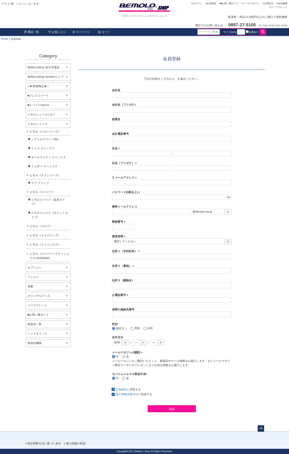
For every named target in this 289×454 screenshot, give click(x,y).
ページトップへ (261, 428)
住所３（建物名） (123, 280)
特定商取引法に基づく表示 (44, 443)
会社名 (116, 90)
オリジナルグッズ (38, 295)
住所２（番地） (123, 265)
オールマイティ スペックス (48, 157)
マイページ (81, 32)
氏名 (116, 148)
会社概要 (282, 3)
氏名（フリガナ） (125, 163)
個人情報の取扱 (75, 443)
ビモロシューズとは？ (41, 114)
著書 (30, 286)
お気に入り (57, 32)
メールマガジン (251, 3)
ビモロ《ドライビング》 (45, 235)
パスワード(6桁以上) (126, 192)
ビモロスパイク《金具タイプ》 (48, 201)
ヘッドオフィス (37, 333)
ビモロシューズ (37, 123)
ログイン (197, 3)
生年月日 (117, 337)
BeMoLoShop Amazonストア (45, 76)
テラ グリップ (40, 183)
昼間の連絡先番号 (123, 309)
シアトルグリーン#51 (44, 139)
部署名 (116, 119)
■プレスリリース (38, 95)
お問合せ (269, 3)
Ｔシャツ (33, 277)
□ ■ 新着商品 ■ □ (38, 86)
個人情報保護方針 (127, 394)
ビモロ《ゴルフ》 (41, 226)
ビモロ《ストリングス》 (45, 244)
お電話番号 (121, 295)
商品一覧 (31, 32)
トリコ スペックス (43, 148)
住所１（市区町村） (126, 251)
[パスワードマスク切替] (228, 197)
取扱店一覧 (34, 324)
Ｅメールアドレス (125, 177)
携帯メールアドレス (124, 206)
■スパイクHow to (38, 105)
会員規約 (121, 389)
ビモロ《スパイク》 (42, 192)
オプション (34, 267)
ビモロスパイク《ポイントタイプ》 (49, 215)
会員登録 (211, 3)
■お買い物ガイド (229, 3)
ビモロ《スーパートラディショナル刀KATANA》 (49, 256)
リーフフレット (279, 7)
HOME (4, 39)
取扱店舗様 (34, 343)
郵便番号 (119, 221)
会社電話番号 (120, 133)
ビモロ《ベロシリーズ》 (45, 131)
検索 (263, 32)
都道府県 (119, 236)
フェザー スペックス (44, 166)
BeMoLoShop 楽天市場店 (43, 67)
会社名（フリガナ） (124, 104)
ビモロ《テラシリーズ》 (45, 175)
